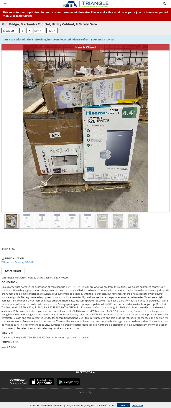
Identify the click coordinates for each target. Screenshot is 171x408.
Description (13, 271)
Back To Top (85, 372)
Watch (10, 30)
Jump (52, 30)
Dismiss (124, 405)
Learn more (137, 405)
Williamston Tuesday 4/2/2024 (17, 262)
